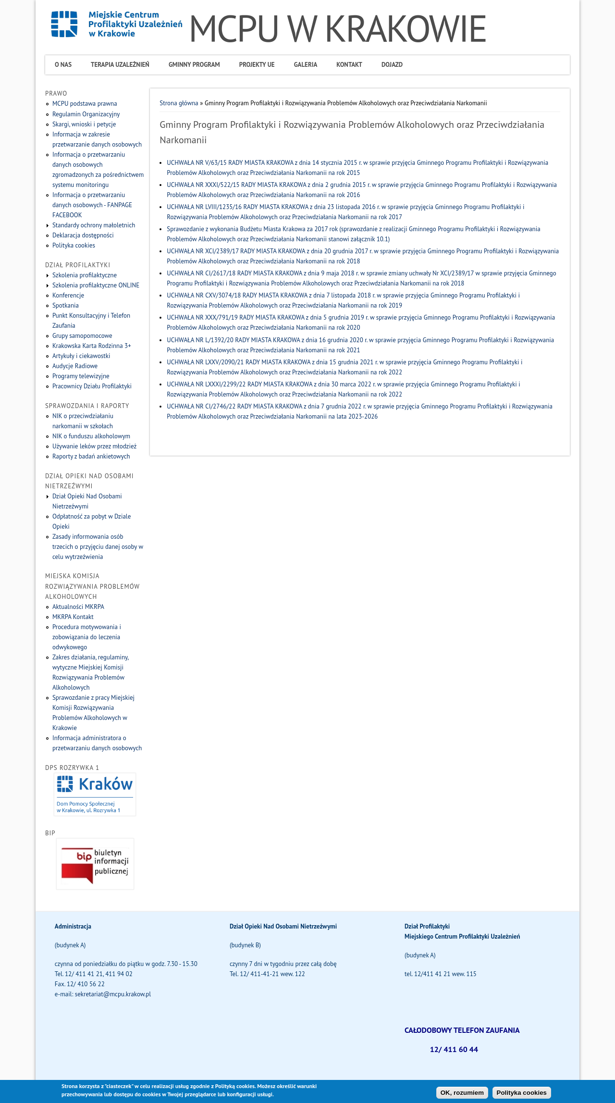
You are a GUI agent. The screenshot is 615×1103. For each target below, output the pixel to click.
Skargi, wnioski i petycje (84, 124)
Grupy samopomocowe (82, 336)
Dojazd (392, 65)
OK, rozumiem (462, 1094)
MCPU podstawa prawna (84, 103)
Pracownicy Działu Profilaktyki (92, 386)
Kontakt (349, 65)
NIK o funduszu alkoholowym (91, 436)
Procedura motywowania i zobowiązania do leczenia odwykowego (86, 637)
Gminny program (194, 65)
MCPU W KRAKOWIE (337, 28)
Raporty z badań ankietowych (91, 456)
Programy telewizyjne (81, 376)
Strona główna (179, 103)
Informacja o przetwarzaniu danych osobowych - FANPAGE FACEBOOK (92, 205)
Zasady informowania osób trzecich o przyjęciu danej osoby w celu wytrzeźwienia (97, 547)
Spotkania (65, 305)
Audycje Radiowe (75, 366)
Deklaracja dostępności (83, 235)
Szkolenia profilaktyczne (84, 275)
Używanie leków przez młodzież (94, 446)
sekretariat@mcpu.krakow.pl (113, 994)
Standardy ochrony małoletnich (93, 225)
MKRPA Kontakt (73, 617)
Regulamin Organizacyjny (86, 114)
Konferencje (68, 295)
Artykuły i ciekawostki (81, 356)
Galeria (306, 65)
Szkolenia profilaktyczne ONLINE (95, 285)
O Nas (63, 65)
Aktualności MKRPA (78, 607)
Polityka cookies (73, 245)
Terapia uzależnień (120, 65)
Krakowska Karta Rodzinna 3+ (91, 346)
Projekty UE (257, 65)
